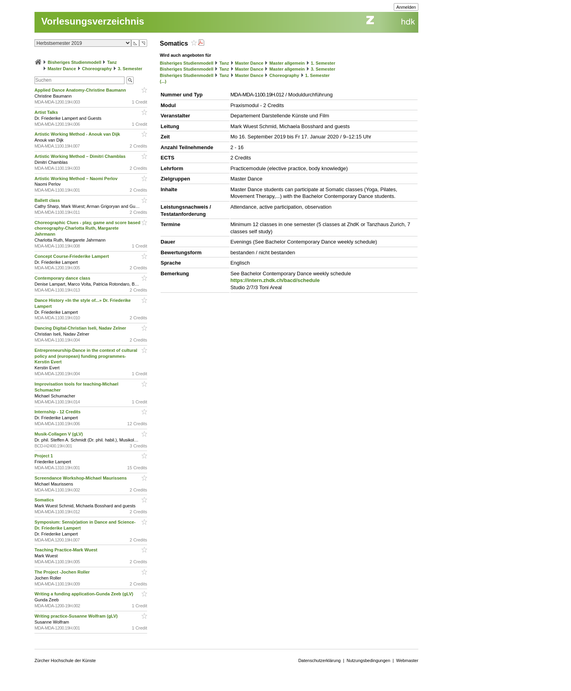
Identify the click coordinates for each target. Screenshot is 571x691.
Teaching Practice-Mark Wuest (66, 549)
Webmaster (407, 660)
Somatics (44, 499)
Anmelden (406, 7)
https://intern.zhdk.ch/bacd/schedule (275, 280)
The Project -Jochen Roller (62, 572)
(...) (163, 81)
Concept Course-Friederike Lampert (72, 256)
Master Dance (62, 68)
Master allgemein (287, 63)
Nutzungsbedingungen (368, 660)
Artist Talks (46, 112)
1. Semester (323, 63)
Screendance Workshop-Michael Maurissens (81, 478)
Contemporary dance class (63, 278)
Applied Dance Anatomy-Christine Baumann (80, 90)
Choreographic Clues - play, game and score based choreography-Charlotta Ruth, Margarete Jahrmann (87, 228)
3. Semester (130, 68)
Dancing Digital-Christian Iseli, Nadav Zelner (80, 328)
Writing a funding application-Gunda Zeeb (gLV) (84, 593)
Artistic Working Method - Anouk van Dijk (77, 134)
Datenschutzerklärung (319, 660)
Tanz (112, 62)
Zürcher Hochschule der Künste (65, 660)
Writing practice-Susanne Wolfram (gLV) (76, 616)
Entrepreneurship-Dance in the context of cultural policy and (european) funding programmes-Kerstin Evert (85, 356)
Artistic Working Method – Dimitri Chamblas (80, 156)
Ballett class (47, 200)
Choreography (97, 68)
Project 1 (44, 455)
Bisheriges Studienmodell (74, 62)
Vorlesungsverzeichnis (92, 21)
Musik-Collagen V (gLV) (59, 434)
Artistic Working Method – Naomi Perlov (76, 178)
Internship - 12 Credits (58, 411)
